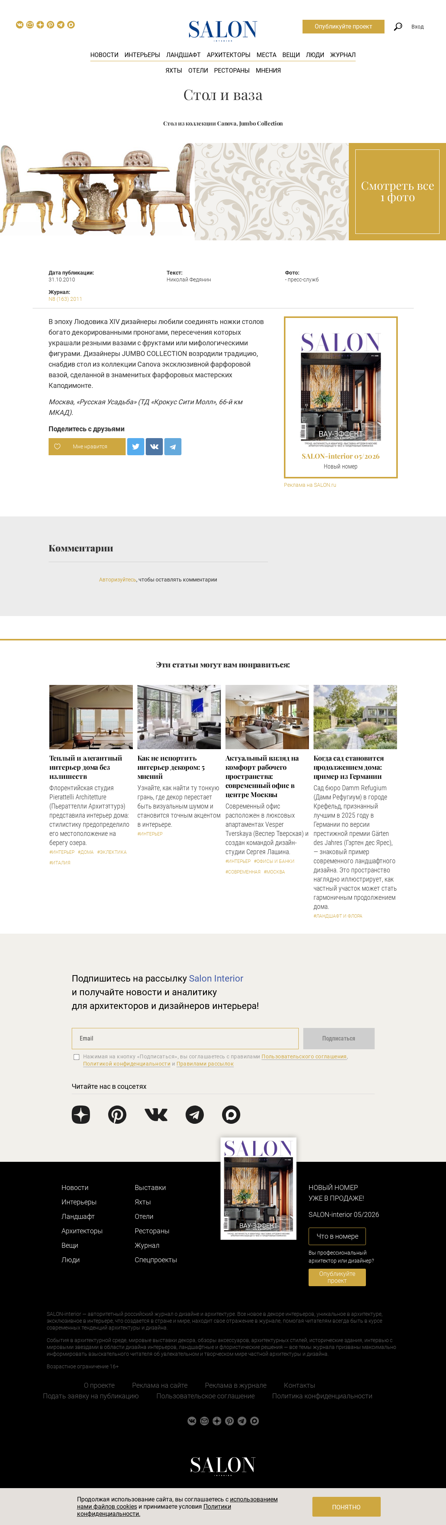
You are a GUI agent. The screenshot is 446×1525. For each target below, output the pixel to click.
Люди (315, 55)
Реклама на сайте (160, 1385)
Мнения (268, 70)
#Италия (59, 863)
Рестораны (232, 70)
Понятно (346, 1507)
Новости (104, 55)
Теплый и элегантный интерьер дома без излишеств (85, 767)
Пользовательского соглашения (304, 1056)
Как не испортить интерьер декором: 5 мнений (171, 767)
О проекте (99, 1385)
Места (266, 55)
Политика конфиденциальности (322, 1396)
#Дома (86, 852)
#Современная (242, 872)
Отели (198, 70)
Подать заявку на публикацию (91, 1396)
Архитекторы (229, 55)
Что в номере (337, 1236)
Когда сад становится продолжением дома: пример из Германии (349, 767)
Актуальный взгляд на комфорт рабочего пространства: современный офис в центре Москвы (262, 776)
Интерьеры (142, 55)
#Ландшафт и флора (338, 916)
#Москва (274, 872)
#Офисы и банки (274, 861)
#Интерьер (61, 852)
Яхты (173, 70)
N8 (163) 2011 (65, 299)
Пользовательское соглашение (205, 1396)
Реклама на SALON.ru (310, 485)
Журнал (343, 55)
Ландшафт (183, 55)
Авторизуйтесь (117, 580)
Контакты (299, 1385)
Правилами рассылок (205, 1064)
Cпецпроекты (156, 1260)
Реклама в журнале (235, 1385)
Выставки (150, 1187)
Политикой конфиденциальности (127, 1064)
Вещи (291, 55)
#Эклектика (112, 852)
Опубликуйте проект (343, 26)
